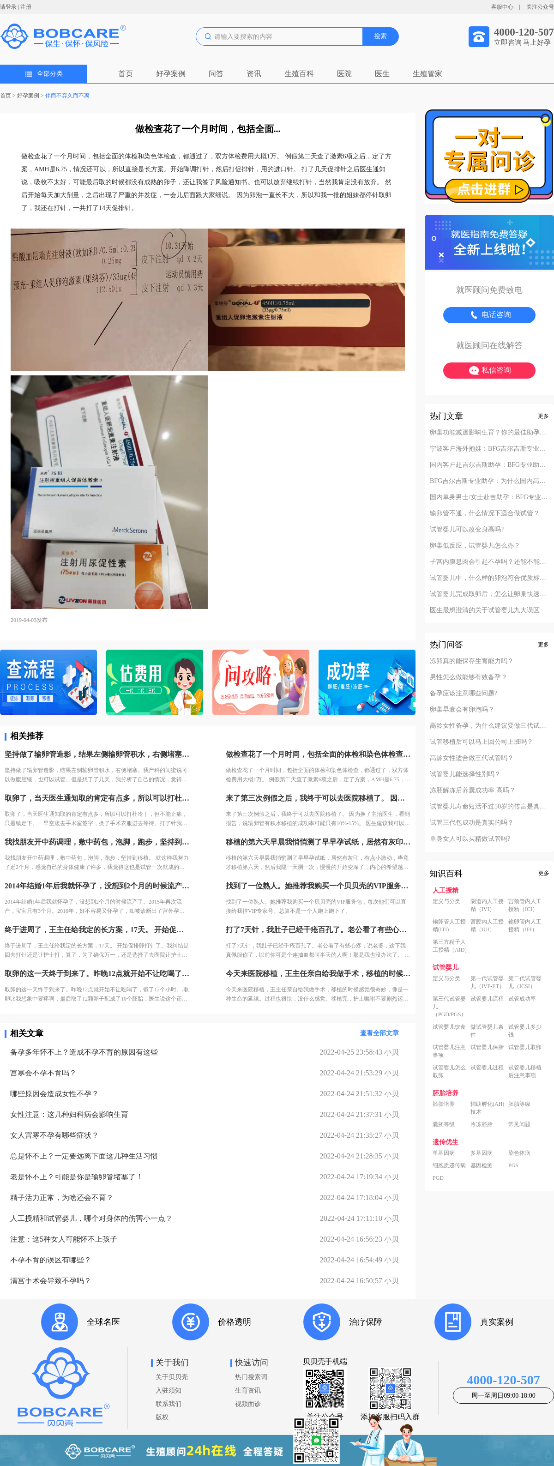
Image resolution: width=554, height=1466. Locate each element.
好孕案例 (171, 74)
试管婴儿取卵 (525, 1047)
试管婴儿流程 (487, 998)
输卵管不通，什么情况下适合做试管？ (485, 513)
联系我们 (168, 1403)
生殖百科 (299, 74)
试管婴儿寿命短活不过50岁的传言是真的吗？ (489, 806)
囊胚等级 (444, 1124)
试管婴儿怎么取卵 (449, 1071)
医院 (344, 74)
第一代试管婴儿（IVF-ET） (487, 982)
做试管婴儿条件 (487, 1031)
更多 (543, 416)
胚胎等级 (519, 1104)
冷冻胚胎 (481, 1124)
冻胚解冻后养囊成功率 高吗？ (473, 790)
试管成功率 (522, 998)
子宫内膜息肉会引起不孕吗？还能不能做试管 (489, 562)
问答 (216, 74)
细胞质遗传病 (449, 1165)
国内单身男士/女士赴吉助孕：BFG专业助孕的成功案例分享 (489, 497)
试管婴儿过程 (487, 1067)
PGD (438, 1178)
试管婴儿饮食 (449, 1027)
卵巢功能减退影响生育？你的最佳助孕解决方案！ (489, 432)
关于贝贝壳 (172, 1377)
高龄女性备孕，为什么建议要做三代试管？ (489, 726)
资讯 (254, 74)
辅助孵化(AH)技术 (487, 1108)
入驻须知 (168, 1390)
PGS (513, 1165)
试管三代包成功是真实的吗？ (472, 823)
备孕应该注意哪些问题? (463, 693)
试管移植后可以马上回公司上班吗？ (481, 742)
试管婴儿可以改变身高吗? (467, 529)
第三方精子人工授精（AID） (451, 946)
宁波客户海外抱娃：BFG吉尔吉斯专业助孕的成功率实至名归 (489, 449)
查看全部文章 (379, 1033)
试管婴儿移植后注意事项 (525, 1071)
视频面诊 (248, 1403)
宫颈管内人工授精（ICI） (525, 905)
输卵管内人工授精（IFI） (525, 925)
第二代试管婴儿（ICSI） (525, 982)
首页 (125, 74)
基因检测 (481, 1165)
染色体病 (519, 1153)
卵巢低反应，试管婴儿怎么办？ (475, 546)
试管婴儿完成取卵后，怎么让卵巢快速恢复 (489, 594)
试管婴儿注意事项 (449, 1051)
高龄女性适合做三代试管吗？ (472, 758)
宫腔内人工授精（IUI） (487, 925)
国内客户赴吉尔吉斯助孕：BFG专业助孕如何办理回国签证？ (489, 465)
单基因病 (444, 1153)
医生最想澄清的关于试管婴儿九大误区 (485, 610)
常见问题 (519, 1124)
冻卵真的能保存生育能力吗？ (472, 661)
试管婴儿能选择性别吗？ (465, 774)
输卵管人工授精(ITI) (449, 925)
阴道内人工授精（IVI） (487, 905)
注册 (25, 7)
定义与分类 (446, 901)
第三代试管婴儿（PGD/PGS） (449, 1006)
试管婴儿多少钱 (525, 1031)
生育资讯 (248, 1390)
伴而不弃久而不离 (67, 95)
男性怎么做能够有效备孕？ (468, 677)
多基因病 (481, 1153)
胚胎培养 (444, 1104)
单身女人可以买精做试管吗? (470, 839)
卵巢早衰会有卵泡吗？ (462, 709)
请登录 (8, 7)
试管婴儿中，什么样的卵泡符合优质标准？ (489, 578)
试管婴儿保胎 (487, 1047)
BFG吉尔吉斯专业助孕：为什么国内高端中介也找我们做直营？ (489, 481)
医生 (382, 74)
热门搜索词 (251, 1377)
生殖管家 (427, 74)
